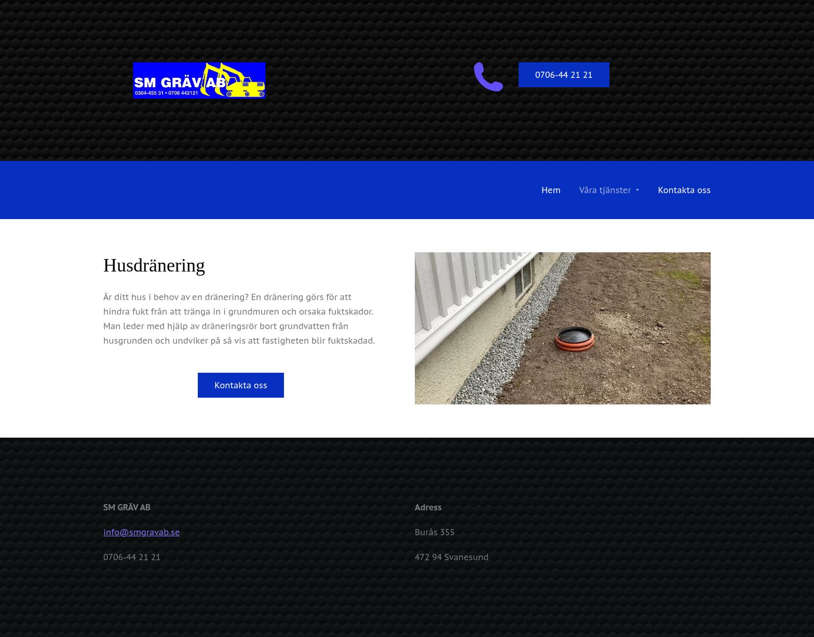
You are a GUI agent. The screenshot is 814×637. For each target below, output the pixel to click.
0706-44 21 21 (564, 75)
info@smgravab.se (141, 532)
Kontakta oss (240, 385)
